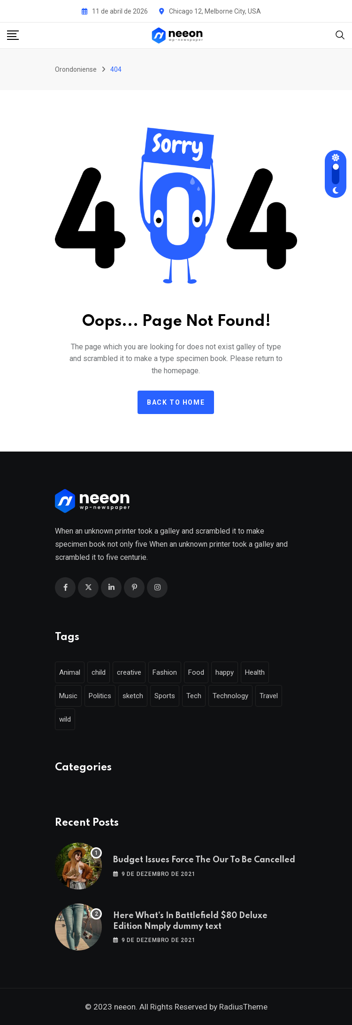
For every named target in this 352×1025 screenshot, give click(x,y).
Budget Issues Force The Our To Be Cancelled (204, 860)
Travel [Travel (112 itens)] (269, 696)
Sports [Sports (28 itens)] (164, 696)
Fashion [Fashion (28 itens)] (165, 672)
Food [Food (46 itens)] (196, 672)
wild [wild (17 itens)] (65, 719)
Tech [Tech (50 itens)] (193, 696)
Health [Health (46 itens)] (255, 672)
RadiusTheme (243, 1006)
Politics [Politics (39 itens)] (100, 696)
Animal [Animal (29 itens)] (69, 672)
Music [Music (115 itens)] (68, 696)
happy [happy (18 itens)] (224, 672)
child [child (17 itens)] (99, 672)
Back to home (176, 402)
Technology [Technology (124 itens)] (230, 696)
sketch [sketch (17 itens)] (132, 696)
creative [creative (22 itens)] (129, 672)
